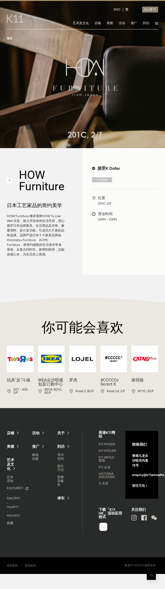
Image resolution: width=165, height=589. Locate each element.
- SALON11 (13, 496)
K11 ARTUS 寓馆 (106, 459)
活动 (122, 23)
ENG (117, 9)
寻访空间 (60, 457)
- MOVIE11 (13, 514)
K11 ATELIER (107, 451)
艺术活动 (10, 479)
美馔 (110, 23)
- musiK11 (12, 505)
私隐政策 (30, 565)
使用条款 (12, 565)
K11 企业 (104, 467)
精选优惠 (35, 457)
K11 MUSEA (107, 444)
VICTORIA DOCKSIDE (107, 475)
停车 (61, 498)
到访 (146, 23)
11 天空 (103, 484)
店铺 (97, 23)
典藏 (10, 523)
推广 (134, 23)
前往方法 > (140, 486)
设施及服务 (60, 481)
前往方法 (60, 468)
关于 (61, 433)
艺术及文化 (81, 23)
